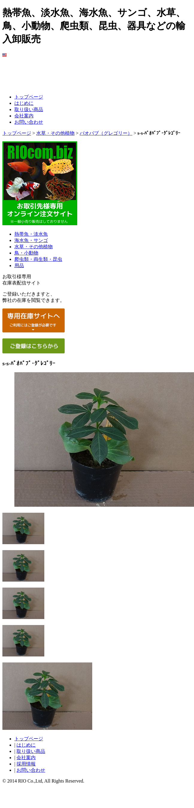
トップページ (28, 96)
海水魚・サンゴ (31, 240)
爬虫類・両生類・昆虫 (38, 259)
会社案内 (24, 115)
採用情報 (26, 763)
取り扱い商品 (28, 109)
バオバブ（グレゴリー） (106, 133)
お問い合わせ (28, 122)
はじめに (24, 103)
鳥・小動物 (26, 252)
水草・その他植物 (55, 133)
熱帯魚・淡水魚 (31, 234)
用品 (19, 265)
